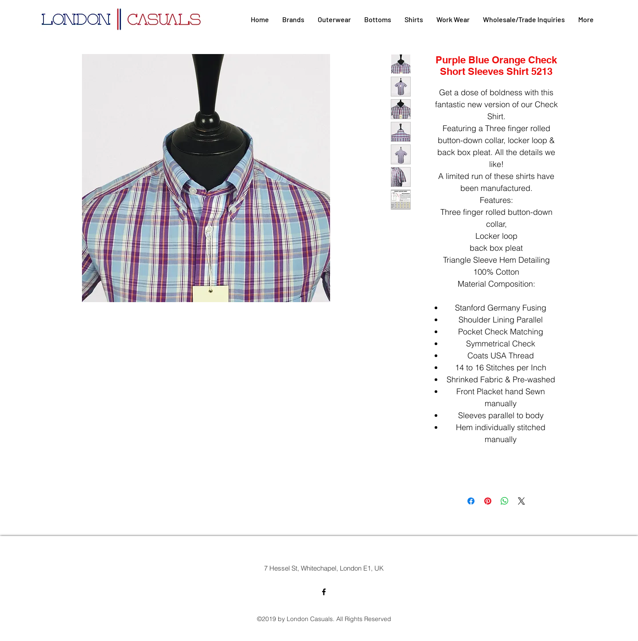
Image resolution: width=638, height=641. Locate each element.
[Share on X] (521, 501)
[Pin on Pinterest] (487, 501)
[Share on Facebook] (471, 501)
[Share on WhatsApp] (504, 501)
